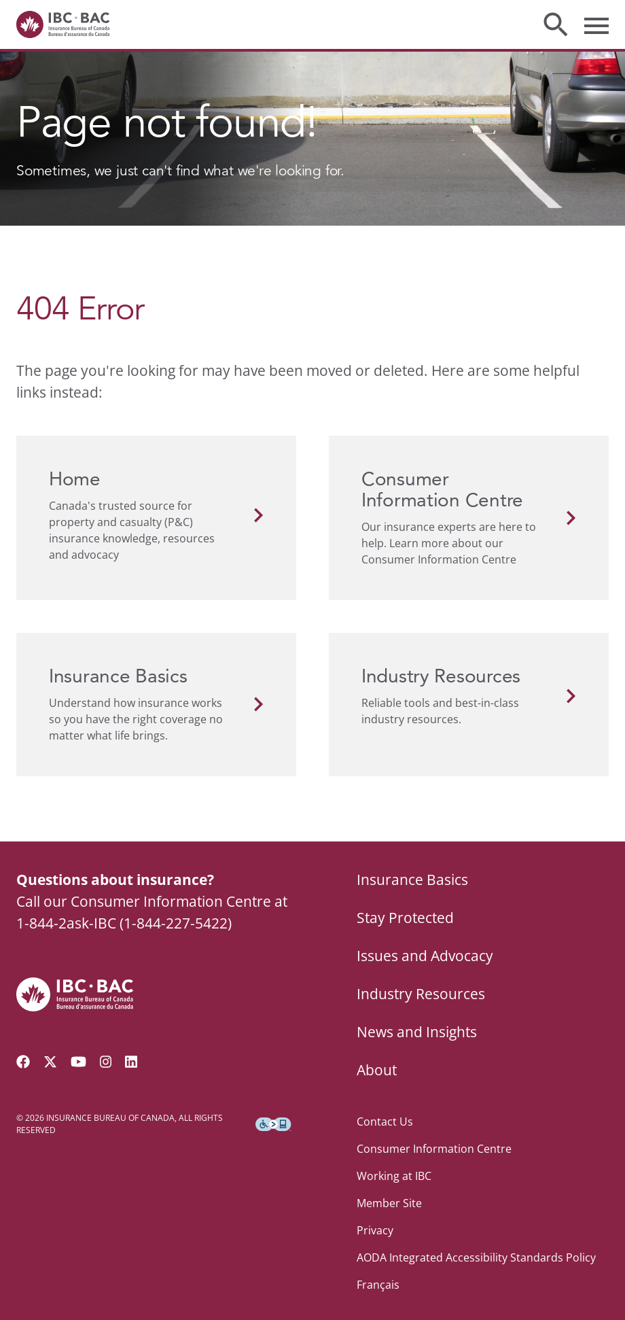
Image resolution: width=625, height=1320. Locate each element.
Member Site (389, 1203)
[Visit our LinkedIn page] (131, 1062)
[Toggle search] (555, 24)
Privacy (375, 1230)
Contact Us (385, 1121)
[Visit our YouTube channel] (78, 1062)
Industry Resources (421, 993)
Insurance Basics (412, 879)
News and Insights (417, 1031)
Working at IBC (394, 1175)
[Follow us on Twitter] (50, 1062)
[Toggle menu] (596, 24)
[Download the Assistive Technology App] (273, 1124)
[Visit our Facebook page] (23, 1062)
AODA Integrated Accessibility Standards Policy (476, 1257)
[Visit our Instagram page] (106, 1062)
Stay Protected (405, 917)
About (377, 1069)
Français (378, 1284)
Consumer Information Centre (434, 1148)
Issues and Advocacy (425, 955)
